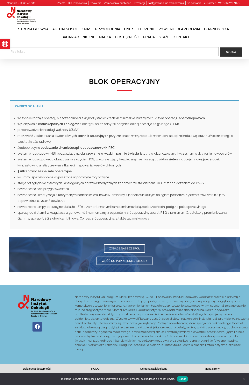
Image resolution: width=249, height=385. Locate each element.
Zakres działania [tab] (29, 108)
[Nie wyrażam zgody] (244, 379)
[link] (5, 44)
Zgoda (182, 378)
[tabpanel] (124, 172)
